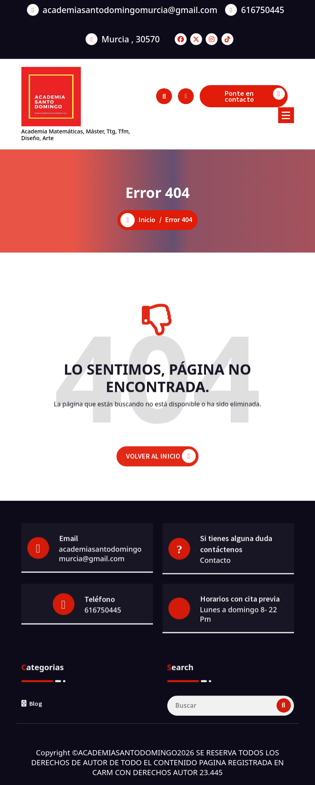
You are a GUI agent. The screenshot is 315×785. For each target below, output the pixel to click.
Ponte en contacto (255, 96)
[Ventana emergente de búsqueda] (164, 96)
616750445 (262, 6)
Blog (35, 747)
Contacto (215, 602)
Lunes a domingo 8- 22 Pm (238, 654)
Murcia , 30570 (130, 36)
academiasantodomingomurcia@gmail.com (130, 6)
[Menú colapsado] (286, 115)
